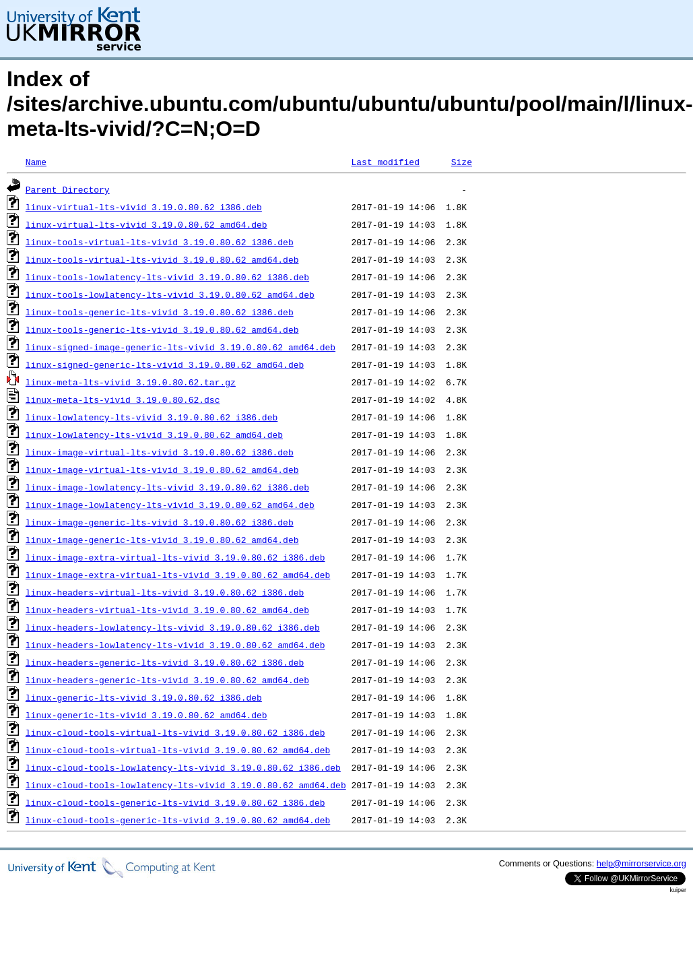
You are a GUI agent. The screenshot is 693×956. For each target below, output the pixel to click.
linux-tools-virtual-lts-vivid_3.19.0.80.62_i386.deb (160, 242)
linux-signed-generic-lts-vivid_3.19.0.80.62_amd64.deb (165, 364)
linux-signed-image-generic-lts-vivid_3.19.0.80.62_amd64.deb (180, 347)
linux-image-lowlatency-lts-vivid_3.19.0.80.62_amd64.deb (170, 505)
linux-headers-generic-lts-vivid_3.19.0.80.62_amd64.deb (167, 680)
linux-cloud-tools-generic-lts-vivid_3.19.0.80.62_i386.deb (175, 802)
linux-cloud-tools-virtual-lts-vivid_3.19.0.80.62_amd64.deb (178, 750)
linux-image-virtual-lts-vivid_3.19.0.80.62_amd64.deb (162, 470)
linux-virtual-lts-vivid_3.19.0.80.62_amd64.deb (146, 224)
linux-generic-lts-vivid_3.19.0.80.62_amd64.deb (146, 715)
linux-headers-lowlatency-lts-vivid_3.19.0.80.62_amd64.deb (175, 645)
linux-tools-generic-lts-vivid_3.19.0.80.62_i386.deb (160, 312)
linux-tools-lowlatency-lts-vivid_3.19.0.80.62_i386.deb (167, 277)
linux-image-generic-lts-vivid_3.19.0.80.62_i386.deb (160, 522)
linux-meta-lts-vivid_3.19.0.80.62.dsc (123, 399)
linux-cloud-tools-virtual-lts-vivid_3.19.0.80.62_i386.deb (175, 732)
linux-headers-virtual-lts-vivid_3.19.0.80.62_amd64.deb (167, 610)
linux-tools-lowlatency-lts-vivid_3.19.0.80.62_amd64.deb (170, 294)
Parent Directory (68, 189)
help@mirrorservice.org (641, 863)
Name (36, 162)
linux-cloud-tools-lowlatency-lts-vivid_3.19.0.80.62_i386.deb (183, 767)
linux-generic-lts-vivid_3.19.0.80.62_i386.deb (144, 697)
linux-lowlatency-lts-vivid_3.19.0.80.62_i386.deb (151, 417)
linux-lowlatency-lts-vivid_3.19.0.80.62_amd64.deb (154, 434)
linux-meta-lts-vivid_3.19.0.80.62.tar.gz (131, 382)
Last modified (385, 162)
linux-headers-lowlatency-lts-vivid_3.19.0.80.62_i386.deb (173, 627)
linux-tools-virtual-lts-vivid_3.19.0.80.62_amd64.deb (162, 259)
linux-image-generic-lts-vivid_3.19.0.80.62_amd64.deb (162, 540)
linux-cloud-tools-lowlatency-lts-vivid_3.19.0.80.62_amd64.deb (186, 785)
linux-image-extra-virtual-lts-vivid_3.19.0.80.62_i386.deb (175, 557)
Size (461, 162)
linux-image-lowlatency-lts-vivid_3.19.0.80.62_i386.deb (167, 487)
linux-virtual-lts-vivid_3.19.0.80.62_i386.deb (144, 207)
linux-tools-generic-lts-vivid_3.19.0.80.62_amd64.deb (162, 329)
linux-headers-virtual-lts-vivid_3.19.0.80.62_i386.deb (165, 592)
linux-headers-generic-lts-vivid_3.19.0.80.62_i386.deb (165, 662)
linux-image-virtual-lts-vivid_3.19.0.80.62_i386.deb (160, 452)
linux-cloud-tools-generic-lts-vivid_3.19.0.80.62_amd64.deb (178, 820)
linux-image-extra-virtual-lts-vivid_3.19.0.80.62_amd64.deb (178, 575)
